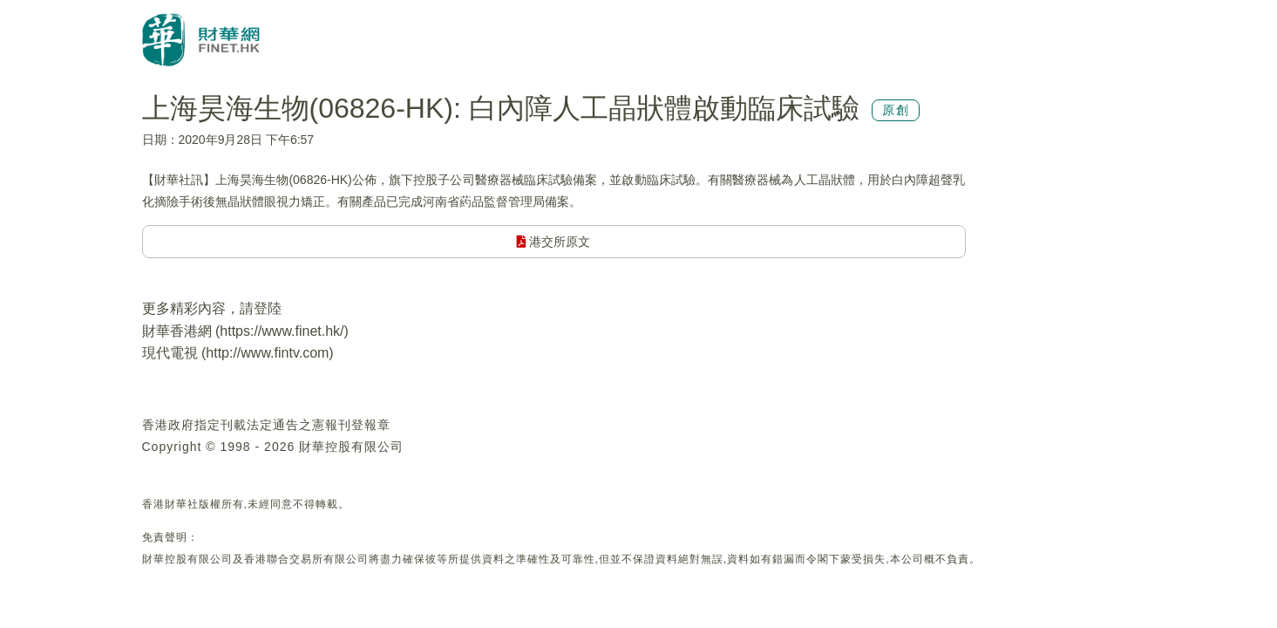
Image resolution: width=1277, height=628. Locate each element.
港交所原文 (554, 242)
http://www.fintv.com (267, 352)
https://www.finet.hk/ (281, 331)
